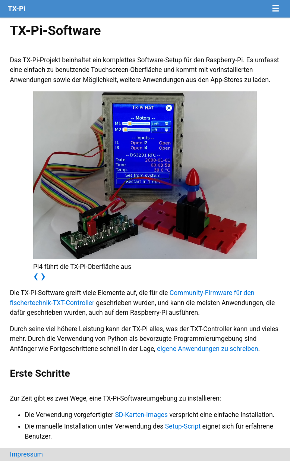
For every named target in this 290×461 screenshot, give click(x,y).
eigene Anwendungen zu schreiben (207, 348)
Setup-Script (183, 426)
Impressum (26, 454)
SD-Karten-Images (141, 414)
